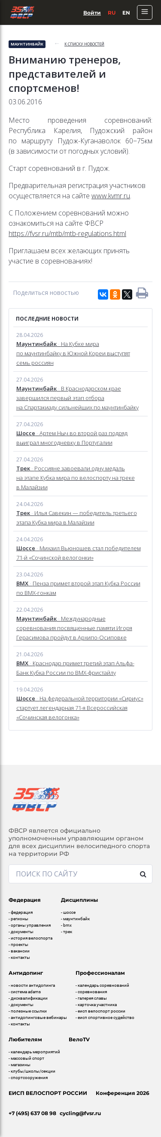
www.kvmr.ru (110, 195)
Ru (111, 12)
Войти (92, 12)
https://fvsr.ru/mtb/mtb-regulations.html (67, 233)
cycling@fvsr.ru (80, 1113)
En (126, 12)
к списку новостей (84, 44)
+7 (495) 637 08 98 (32, 1113)
